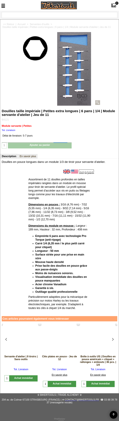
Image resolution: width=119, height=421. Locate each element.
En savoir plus (28, 156)
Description (9, 156)
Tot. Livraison (8, 130)
